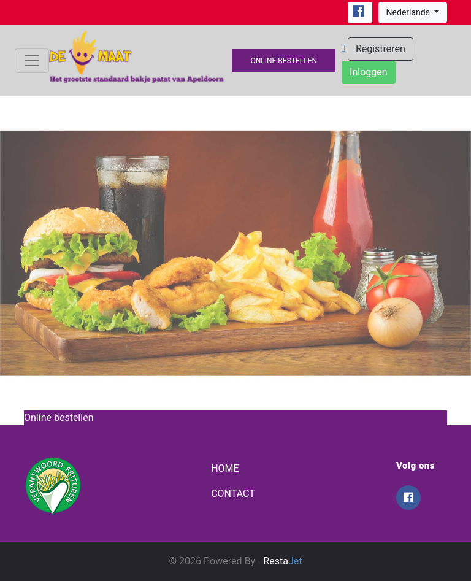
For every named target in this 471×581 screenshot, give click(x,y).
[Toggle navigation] (32, 60)
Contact (233, 493)
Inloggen (369, 72)
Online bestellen (283, 60)
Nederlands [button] (409, 12)
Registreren (380, 49)
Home (225, 468)
